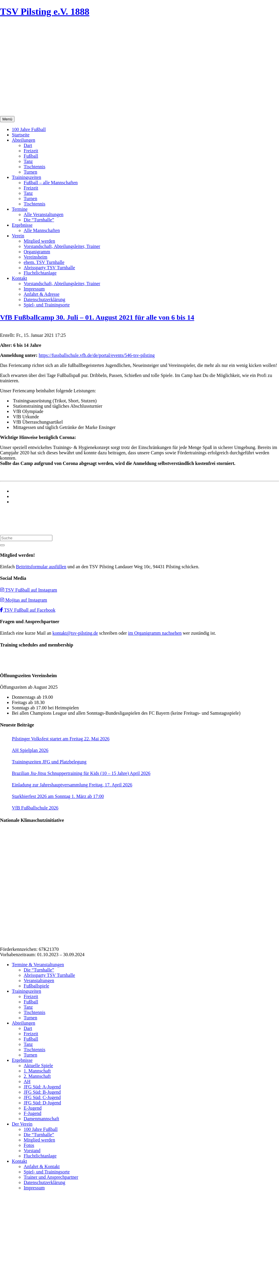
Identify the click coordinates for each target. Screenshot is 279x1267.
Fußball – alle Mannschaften (51, 182)
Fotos (29, 1145)
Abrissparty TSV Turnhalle (49, 267)
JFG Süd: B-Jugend (42, 1092)
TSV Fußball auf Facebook (27, 610)
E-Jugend (32, 1108)
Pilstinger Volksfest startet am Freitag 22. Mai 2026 (60, 738)
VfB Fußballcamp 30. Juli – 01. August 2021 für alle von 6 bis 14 (97, 317)
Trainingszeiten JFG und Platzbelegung (49, 761)
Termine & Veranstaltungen (38, 964)
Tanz (28, 161)
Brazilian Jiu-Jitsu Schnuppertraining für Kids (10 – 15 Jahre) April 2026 (81, 773)
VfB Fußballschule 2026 (35, 807)
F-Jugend (32, 1113)
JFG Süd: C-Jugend (42, 1097)
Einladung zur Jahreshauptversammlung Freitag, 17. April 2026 (72, 784)
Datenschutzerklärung (44, 299)
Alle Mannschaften (42, 230)
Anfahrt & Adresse (41, 294)
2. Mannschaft (37, 1076)
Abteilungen (23, 140)
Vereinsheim (35, 256)
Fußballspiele (36, 985)
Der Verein (22, 1123)
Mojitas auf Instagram (23, 600)
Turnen (30, 171)
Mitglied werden (39, 241)
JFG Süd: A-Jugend (42, 1086)
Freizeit (31, 150)
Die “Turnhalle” (39, 219)
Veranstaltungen (39, 980)
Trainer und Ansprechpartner (51, 1177)
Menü (7, 119)
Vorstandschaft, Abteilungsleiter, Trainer (62, 246)
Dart (28, 145)
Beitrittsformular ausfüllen (41, 566)
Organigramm (37, 251)
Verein (18, 235)
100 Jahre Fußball (29, 129)
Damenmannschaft (41, 1118)
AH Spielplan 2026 (30, 750)
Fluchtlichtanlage (40, 272)
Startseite (21, 134)
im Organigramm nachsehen (155, 633)
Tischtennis (34, 166)
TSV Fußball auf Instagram (28, 589)
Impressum (34, 288)
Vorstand (32, 1150)
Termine (20, 209)
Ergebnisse (22, 225)
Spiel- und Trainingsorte (47, 304)
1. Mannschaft (37, 1070)
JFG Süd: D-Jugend (42, 1102)
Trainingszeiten (26, 177)
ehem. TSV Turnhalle (44, 262)
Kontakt (19, 278)
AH (27, 1081)
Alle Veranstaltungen (43, 214)
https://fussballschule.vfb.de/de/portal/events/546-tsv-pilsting (97, 355)
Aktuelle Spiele (38, 1065)
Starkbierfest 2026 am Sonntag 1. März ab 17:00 (58, 796)
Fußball (31, 156)
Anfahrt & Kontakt (42, 1166)
